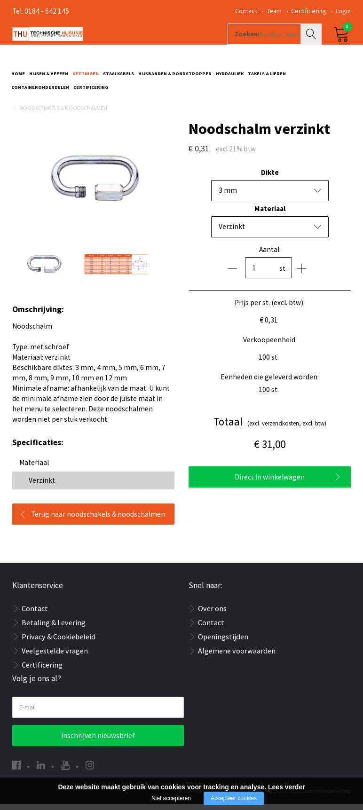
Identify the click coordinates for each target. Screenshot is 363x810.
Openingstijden (223, 642)
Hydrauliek (230, 78)
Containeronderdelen (40, 92)
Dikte (270, 178)
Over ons (212, 614)
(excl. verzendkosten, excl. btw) (269, 428)
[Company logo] (113, 45)
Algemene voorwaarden (237, 657)
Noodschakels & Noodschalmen (63, 114)
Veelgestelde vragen (55, 657)
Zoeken (312, 45)
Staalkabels (118, 78)
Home (18, 78)
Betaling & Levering (54, 628)
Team (274, 11)
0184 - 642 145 (46, 11)
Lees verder (286, 787)
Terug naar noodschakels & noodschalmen (98, 520)
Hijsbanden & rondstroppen (175, 78)
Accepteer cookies (234, 798)
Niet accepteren (171, 798)
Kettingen (85, 78)
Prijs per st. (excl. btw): (270, 308)
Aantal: (270, 255)
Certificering (308, 11)
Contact (246, 11)
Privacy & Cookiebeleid (58, 642)
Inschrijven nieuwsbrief (98, 741)
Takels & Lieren (267, 78)
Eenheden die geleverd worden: (270, 382)
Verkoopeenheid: (270, 345)
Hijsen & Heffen (48, 78)
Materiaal (269, 214)
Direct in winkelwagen (270, 483)
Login (343, 11)
